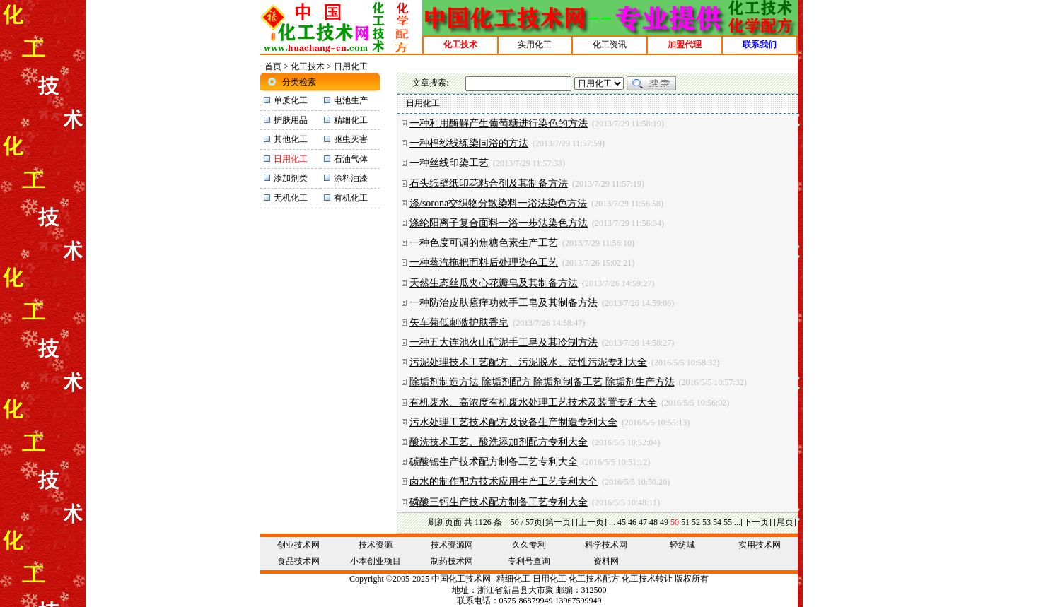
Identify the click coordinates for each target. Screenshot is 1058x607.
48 (653, 522)
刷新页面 (445, 522)
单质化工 (291, 100)
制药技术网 (452, 561)
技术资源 (376, 545)
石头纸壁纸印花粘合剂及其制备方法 (488, 183)
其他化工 (291, 139)
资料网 (606, 561)
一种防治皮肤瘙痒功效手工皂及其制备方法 (503, 302)
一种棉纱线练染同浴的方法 (468, 143)
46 (632, 522)
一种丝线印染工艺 (449, 163)
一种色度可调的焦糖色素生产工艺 (483, 242)
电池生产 (351, 100)
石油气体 (351, 159)
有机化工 (351, 198)
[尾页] (785, 522)
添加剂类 (291, 178)
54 (717, 522)
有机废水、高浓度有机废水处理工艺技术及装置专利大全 (533, 402)
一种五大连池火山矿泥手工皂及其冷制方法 (503, 342)
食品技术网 (298, 561)
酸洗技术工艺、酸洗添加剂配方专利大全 (498, 442)
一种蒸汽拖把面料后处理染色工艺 (483, 262)
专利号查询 (529, 561)
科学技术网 (606, 545)
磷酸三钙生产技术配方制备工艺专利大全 (498, 502)
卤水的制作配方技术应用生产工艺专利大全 (503, 481)
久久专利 (529, 545)
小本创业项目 (375, 561)
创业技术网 (298, 545)
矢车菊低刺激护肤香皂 (458, 322)
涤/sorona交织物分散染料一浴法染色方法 (498, 203)
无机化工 (291, 198)
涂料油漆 (351, 178)
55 (727, 522)
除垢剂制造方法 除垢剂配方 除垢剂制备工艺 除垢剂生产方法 (542, 382)
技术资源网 (452, 545)
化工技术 (308, 66)
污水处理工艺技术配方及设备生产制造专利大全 (513, 422)
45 (621, 522)
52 (696, 522)
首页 (272, 66)
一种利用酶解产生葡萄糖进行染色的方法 (498, 123)
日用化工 (549, 579)
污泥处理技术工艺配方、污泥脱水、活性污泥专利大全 (528, 362)
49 (664, 522)
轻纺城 (682, 545)
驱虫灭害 (351, 139)
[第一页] (558, 522)
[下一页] (756, 522)
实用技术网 (759, 545)
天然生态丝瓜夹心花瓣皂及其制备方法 (493, 283)
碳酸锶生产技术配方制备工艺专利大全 (493, 461)
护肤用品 (291, 120)
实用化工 (535, 44)
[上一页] (591, 522)
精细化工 (351, 120)
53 (706, 522)
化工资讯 (610, 44)
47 (643, 522)
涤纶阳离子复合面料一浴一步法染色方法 (498, 223)
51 (685, 522)
